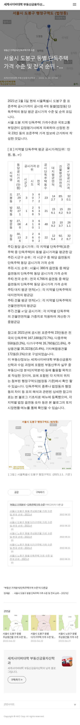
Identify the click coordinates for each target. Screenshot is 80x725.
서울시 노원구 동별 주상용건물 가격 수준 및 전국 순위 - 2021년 (31, 535)
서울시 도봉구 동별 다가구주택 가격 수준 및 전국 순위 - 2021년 (31, 524)
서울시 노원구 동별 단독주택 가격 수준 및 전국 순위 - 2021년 (31, 557)
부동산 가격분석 (17, 504)
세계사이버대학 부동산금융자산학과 (25, 4)
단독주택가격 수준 (36, 504)
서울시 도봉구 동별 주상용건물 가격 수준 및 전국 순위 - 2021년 (31, 513)
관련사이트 (9, 704)
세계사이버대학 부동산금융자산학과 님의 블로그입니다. (32, 670)
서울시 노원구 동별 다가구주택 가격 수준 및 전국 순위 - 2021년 (31, 546)
